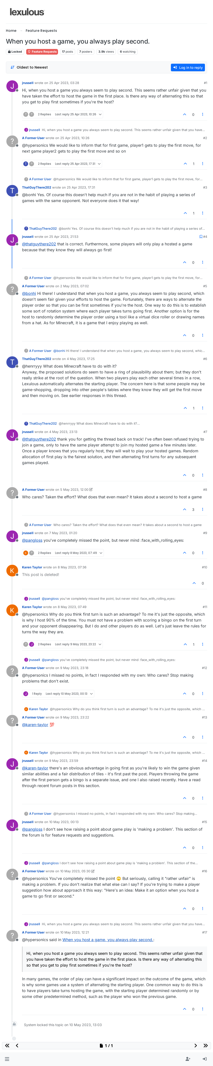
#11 (205, 607)
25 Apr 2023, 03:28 (64, 83)
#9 (205, 533)
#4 (205, 237)
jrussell (28, 83)
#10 (204, 567)
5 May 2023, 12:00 (74, 489)
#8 (205, 489)
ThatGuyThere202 (36, 187)
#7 (205, 432)
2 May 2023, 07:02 (74, 286)
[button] (7, 1059)
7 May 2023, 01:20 (63, 533)
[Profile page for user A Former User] (12, 141)
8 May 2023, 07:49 (72, 607)
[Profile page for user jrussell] (12, 86)
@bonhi (29, 293)
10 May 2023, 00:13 (64, 822)
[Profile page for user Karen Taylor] (12, 570)
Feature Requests (42, 51)
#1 (205, 83)
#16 (204, 871)
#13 (204, 717)
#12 (204, 668)
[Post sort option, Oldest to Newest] (29, 67)
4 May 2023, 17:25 (81, 359)
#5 (205, 286)
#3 (205, 187)
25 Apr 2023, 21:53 (63, 237)
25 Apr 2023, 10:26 (74, 138)
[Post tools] (203, 114)
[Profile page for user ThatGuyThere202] (12, 191)
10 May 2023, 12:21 (74, 932)
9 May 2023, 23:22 (74, 717)
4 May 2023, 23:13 (63, 432)
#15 (204, 822)
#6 (205, 359)
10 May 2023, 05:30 (75, 871)
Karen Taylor (32, 567)
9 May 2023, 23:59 (63, 761)
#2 (205, 138)
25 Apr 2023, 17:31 (81, 187)
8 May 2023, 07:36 (72, 567)
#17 (204, 932)
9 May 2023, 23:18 (74, 668)
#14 (204, 761)
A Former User (33, 138)
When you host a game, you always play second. (107, 939)
